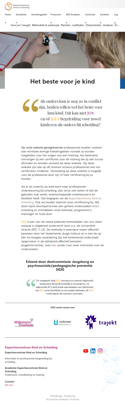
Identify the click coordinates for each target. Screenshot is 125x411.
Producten (55, 18)
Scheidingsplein (39, 14)
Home (8, 18)
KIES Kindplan (73, 18)
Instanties (90, 18)
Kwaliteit (104, 18)
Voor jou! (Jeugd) (20, 25)
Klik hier (9, 385)
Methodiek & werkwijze (45, 25)
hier (53, 245)
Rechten (66, 25)
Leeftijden (78, 25)
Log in (116, 18)
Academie (21, 18)
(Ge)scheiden (93, 25)
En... (117, 25)
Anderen (108, 25)
